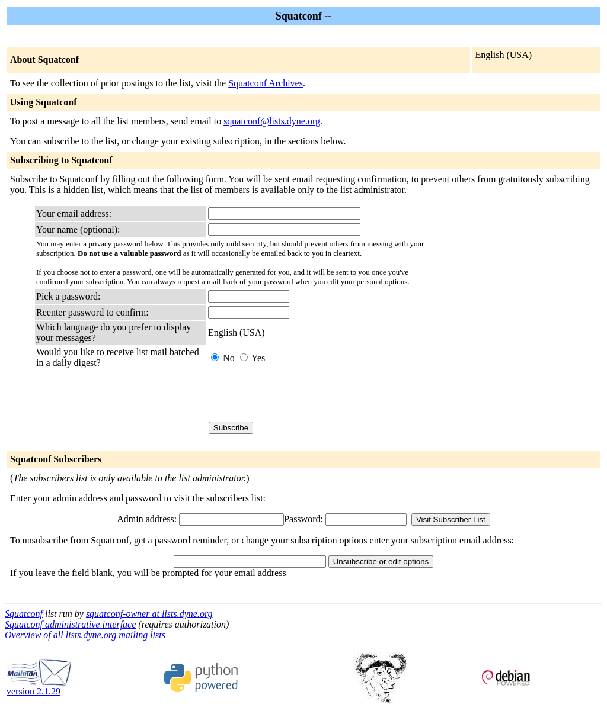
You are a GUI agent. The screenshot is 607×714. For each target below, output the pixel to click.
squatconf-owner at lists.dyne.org (149, 614)
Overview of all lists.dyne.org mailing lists (85, 635)
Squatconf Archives (265, 83)
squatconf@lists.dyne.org (271, 121)
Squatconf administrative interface (70, 624)
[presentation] (298, 395)
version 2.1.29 (39, 687)
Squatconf (24, 614)
